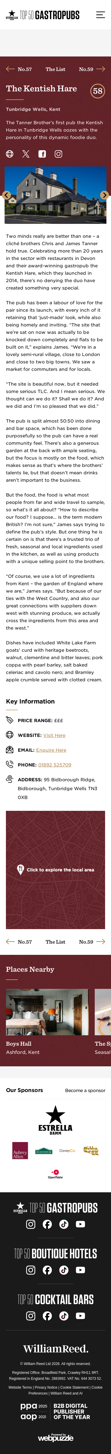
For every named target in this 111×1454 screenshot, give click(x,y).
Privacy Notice (46, 1387)
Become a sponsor (85, 1090)
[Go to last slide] (6, 195)
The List (55, 69)
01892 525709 (54, 765)
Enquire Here (51, 750)
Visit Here (54, 735)
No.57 (25, 69)
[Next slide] (104, 195)
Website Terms (20, 1387)
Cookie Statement (74, 1387)
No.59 (86, 69)
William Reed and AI (67, 1393)
